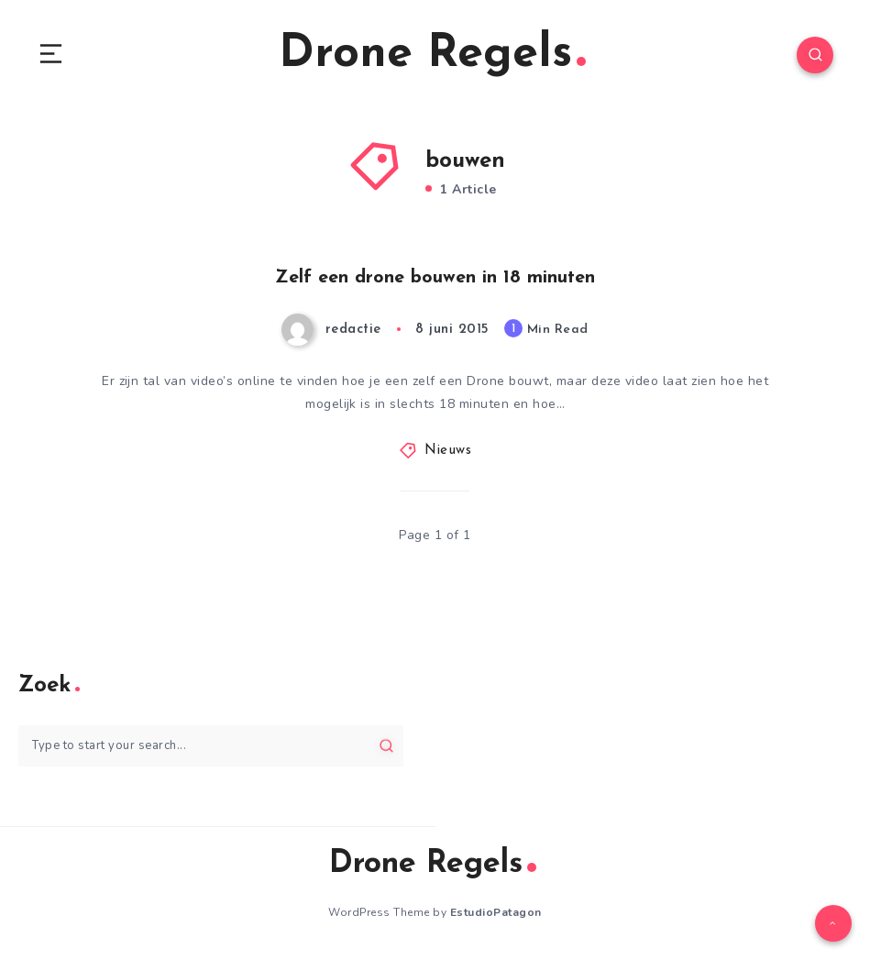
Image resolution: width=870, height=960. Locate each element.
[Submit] (386, 745)
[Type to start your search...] (210, 746)
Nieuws (447, 451)
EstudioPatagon (496, 912)
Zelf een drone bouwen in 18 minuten (435, 278)
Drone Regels (432, 54)
